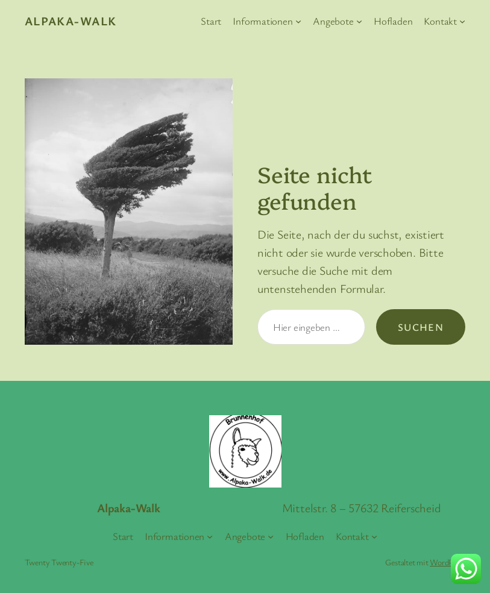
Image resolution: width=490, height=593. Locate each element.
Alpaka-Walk (71, 21)
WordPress (447, 562)
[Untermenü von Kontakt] (462, 21)
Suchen (421, 327)
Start (211, 21)
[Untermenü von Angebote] (359, 21)
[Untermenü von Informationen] (298, 21)
